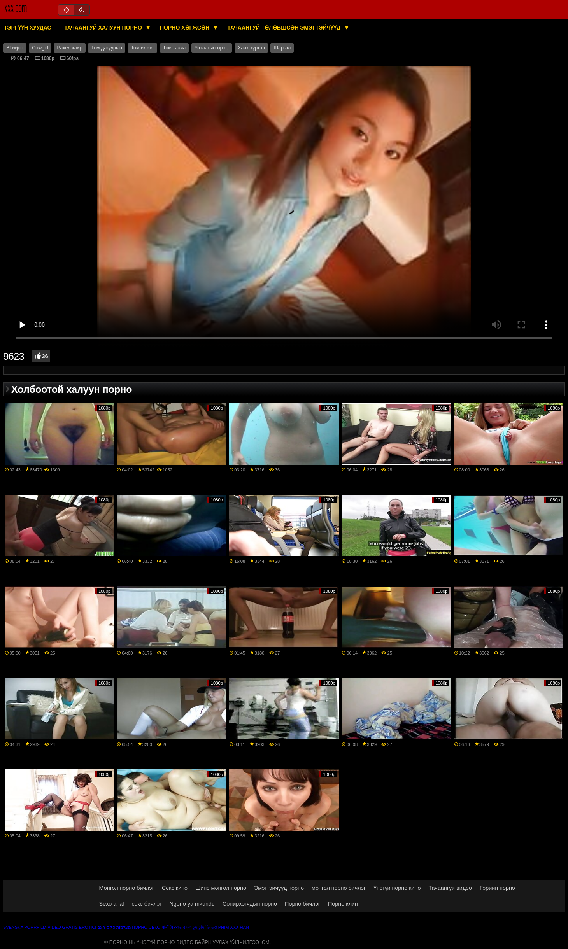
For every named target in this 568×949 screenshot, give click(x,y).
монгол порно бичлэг (339, 888)
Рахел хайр (69, 48)
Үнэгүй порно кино (397, 888)
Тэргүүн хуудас (27, 28)
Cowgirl (40, 48)
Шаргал (282, 48)
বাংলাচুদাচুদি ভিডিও (200, 927)
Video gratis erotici (71, 927)
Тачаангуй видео (450, 888)
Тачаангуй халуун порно (104, 28)
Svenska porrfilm (24, 927)
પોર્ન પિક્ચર (171, 927)
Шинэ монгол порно (220, 888)
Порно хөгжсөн (185, 28)
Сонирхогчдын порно (250, 904)
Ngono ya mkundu (192, 904)
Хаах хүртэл (251, 48)
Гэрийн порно (497, 888)
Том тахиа (174, 48)
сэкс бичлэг (146, 904)
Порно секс (146, 927)
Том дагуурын (106, 48)
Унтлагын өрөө (212, 48)
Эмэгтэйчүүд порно (279, 888)
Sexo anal (111, 904)
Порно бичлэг (302, 904)
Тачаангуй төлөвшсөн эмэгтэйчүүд (284, 28)
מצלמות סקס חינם (113, 927)
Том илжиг (142, 48)
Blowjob (14, 48)
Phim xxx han (233, 927)
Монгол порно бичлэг (126, 888)
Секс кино (175, 888)
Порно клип (343, 904)
